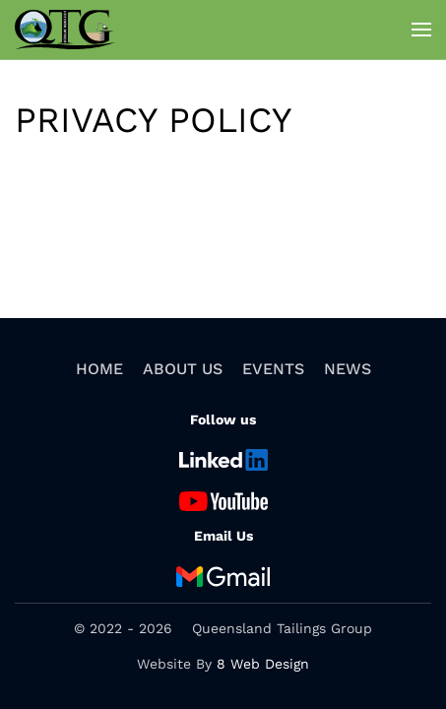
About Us (183, 368)
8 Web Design (263, 664)
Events (273, 368)
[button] (421, 29)
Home (99, 368)
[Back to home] (65, 29)
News (347, 368)
